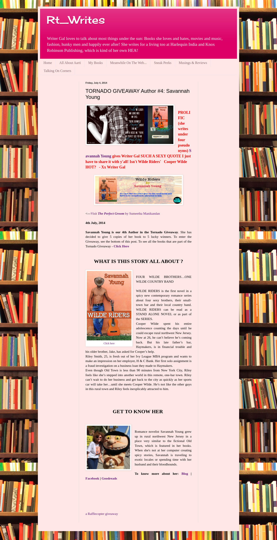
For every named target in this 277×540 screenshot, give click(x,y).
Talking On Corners (57, 71)
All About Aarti (70, 63)
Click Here (121, 246)
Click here (109, 343)
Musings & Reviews (193, 63)
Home (47, 63)
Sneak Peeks (162, 63)
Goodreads (109, 478)
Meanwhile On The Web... (128, 63)
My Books (95, 63)
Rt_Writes (76, 19)
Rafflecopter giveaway (101, 514)
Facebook (92, 478)
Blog (185, 473)
